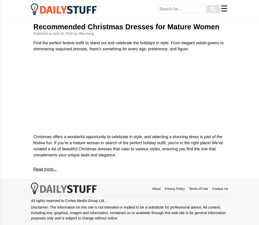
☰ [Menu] (224, 8)
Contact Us (220, 189)
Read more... (45, 169)
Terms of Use (198, 189)
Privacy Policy (175, 189)
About (156, 189)
